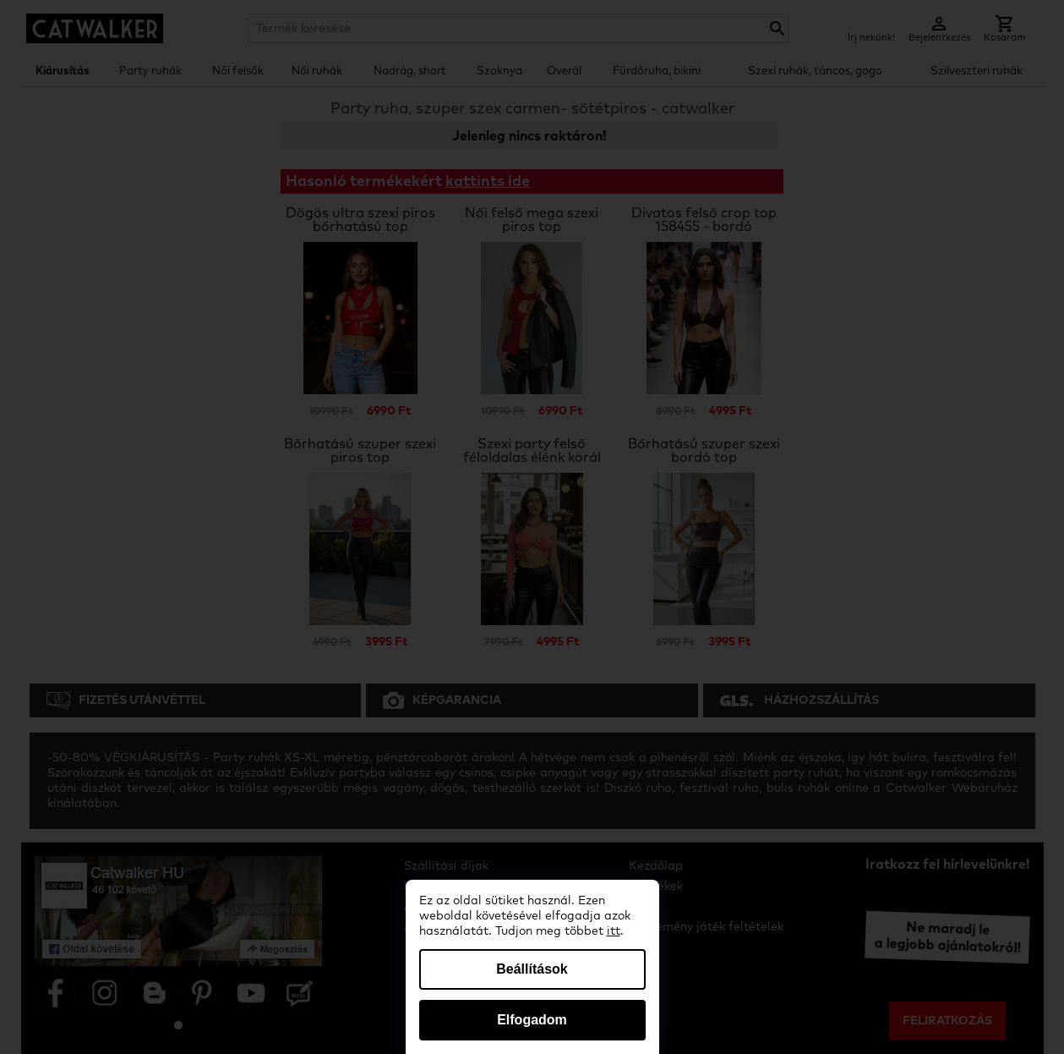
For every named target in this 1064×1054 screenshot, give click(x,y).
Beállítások (531, 969)
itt (613, 931)
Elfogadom (532, 1020)
